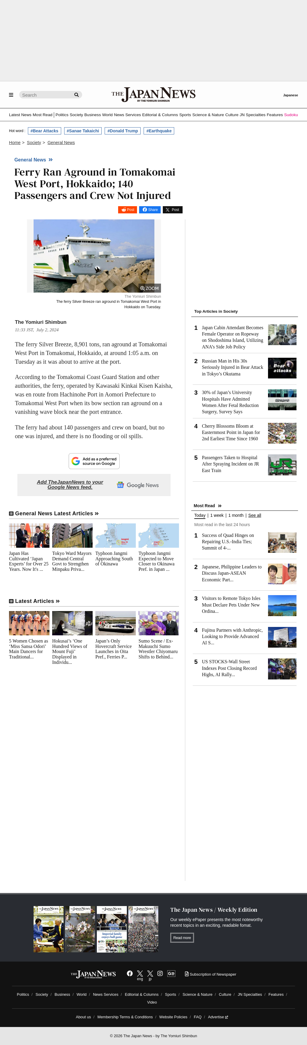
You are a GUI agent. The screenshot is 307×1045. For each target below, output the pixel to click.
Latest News (20, 115)
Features (275, 115)
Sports (185, 115)
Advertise (218, 1017)
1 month (236, 515)
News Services (127, 115)
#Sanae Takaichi (83, 130)
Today (199, 515)
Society (76, 115)
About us (83, 1017)
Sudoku (291, 115)
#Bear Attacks (44, 130)
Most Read (42, 115)
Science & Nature (208, 115)
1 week (216, 515)
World (107, 115)
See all (254, 515)
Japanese (290, 95)
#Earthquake (158, 130)
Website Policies (173, 1017)
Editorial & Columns (160, 115)
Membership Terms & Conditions (125, 1017)
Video (152, 1002)
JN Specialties (252, 115)
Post (130, 210)
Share (153, 210)
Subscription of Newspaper (210, 974)
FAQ (198, 1017)
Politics (61, 115)
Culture (231, 115)
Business (92, 115)
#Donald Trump (122, 130)
